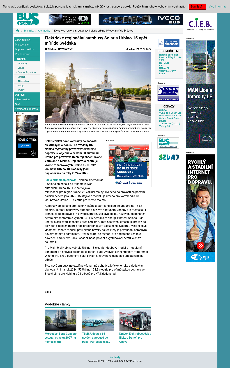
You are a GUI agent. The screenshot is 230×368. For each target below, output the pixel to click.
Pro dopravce (22, 54)
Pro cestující (22, 44)
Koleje (21, 85)
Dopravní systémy (27, 72)
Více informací (218, 6)
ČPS (161, 65)
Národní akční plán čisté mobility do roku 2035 (170, 57)
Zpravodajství (22, 39)
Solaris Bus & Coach (169, 118)
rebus (130, 49)
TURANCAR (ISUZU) (169, 123)
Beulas (162, 121)
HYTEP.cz (164, 62)
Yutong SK (164, 126)
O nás (18, 104)
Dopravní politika (24, 49)
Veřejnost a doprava (26, 109)
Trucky (21, 90)
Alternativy (44, 30)
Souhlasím (197, 6)
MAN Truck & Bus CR (170, 115)
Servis (21, 67)
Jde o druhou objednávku (61, 180)
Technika (29, 30)
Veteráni (22, 76)
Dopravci (20, 94)
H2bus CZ (164, 68)
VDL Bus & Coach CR (170, 112)
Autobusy (22, 63)
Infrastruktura (23, 99)
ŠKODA (163, 110)
